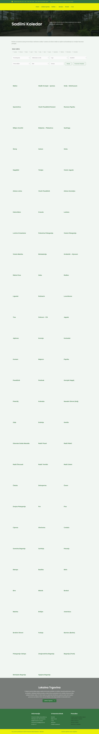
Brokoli (66, 590)
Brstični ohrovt (18, 632)
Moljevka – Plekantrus (45, 127)
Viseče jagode (69, 169)
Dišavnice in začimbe (76, 724)
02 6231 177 (34, 724)
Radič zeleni (68, 464)
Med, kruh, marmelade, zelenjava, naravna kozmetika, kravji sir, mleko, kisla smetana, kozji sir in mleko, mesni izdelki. (60, 1)
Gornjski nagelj (69, 380)
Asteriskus (67, 611)
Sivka (66, 148)
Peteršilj (15, 401)
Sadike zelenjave (75, 720)
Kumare (15, 359)
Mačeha (15, 611)
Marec (26, 52)
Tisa (14, 317)
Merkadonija (42, 254)
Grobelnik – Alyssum (71, 254)
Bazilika (41, 569)
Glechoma (41, 527)
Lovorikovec (68, 296)
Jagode (66, 317)
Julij (45, 52)
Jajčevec (16, 338)
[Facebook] (12, 1)
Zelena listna (17, 190)
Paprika (66, 359)
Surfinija (41, 548)
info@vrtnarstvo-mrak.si (37, 720)
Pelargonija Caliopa (19, 653)
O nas (52, 720)
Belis (65, 569)
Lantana (66, 211)
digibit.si (75, 731)
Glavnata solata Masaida (21, 443)
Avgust (49, 52)
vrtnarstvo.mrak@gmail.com (38, 722)
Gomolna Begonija (19, 548)
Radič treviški (43, 464)
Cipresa (15, 527)
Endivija (41, 422)
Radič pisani (42, 443)
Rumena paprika (69, 106)
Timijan (40, 169)
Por (39, 506)
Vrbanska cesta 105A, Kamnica (38, 718)
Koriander (67, 338)
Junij (40, 52)
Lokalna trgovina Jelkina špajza (78, 716)
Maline (15, 85)
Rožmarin (41, 296)
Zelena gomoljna (69, 190)
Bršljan (40, 611)
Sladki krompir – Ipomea (46, 85)
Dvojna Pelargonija (19, 506)
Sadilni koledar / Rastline (77, 718)
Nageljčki (16, 169)
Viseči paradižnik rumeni (46, 106)
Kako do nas (54, 718)
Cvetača (66, 527)
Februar (21, 52)
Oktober (62, 52)
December (76, 52)
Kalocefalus (17, 211)
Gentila (66, 422)
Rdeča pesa (17, 275)
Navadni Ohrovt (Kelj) (71, 401)
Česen (66, 485)
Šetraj (15, 148)
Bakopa (15, 569)
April (31, 52)
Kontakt (53, 716)
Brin (14, 590)
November (69, 52)
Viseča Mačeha (18, 254)
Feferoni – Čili (43, 317)
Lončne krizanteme (19, 233)
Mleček (40, 590)
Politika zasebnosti (55, 724)
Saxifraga (67, 127)
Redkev (66, 275)
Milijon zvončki (18, 127)
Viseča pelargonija (70, 233)
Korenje (41, 338)
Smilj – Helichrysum (70, 85)
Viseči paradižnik (44, 190)
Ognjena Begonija (44, 674)
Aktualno (53, 722)
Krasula (41, 211)
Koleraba (41, 401)
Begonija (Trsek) (69, 653)
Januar (15, 52)
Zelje (14, 422)
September (56, 52)
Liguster (15, 296)
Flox (65, 506)
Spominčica (17, 106)
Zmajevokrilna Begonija (46, 653)
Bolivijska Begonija (19, 674)
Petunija (66, 548)
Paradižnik (16, 380)
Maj (36, 52)
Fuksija (40, 632)
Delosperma (42, 485)
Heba (40, 275)
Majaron (41, 359)
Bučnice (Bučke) (69, 632)
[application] (56, 7)
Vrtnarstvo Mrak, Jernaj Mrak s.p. (39, 716)
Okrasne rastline (75, 722)
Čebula (15, 485)
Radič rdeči (68, 443)
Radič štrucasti (18, 464)
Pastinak (41, 380)
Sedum (40, 148)
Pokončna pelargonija (45, 233)
